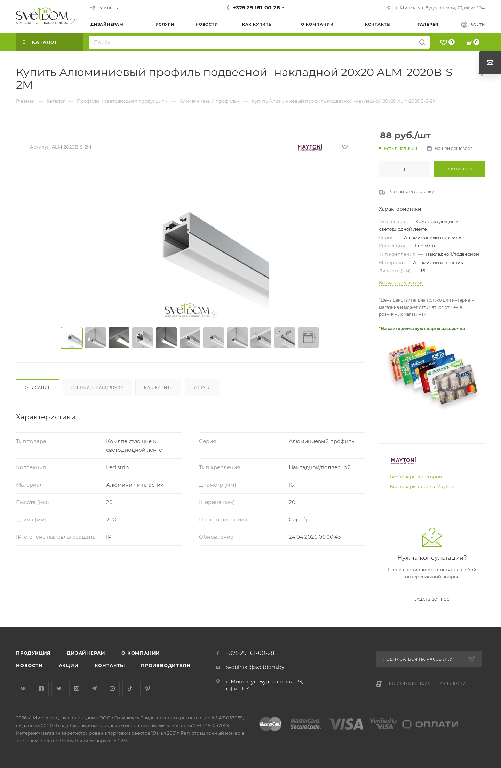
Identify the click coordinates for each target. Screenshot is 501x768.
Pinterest (147, 688)
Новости (29, 665)
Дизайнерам (86, 653)
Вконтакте (23, 688)
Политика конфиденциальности (426, 683)
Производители (165, 665)
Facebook (41, 688)
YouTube (112, 688)
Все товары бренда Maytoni (422, 486)
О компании (140, 653)
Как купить (158, 387)
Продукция (33, 653)
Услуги (202, 387)
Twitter (58, 688)
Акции (69, 665)
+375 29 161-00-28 (256, 7)
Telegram (94, 688)
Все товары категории (416, 476)
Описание (37, 387)
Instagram (76, 688)
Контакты (110, 665)
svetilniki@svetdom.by (255, 667)
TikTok (129, 688)
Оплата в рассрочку (97, 387)
